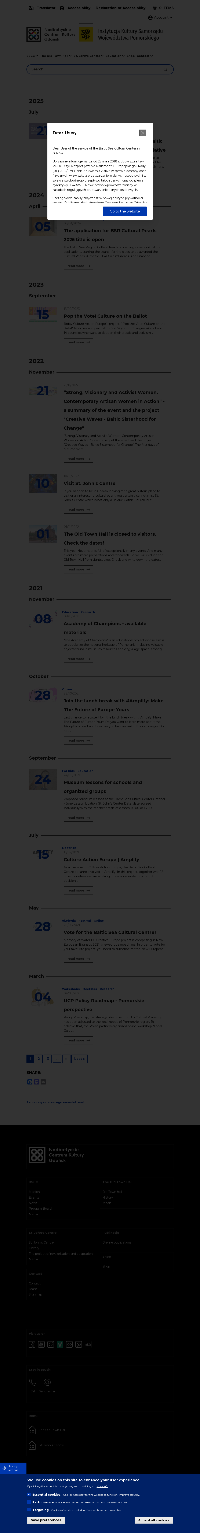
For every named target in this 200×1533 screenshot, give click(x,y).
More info (102, 1486)
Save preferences (46, 1520)
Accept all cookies (153, 1520)
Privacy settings (13, 1468)
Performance (43, 1502)
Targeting (40, 1510)
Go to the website (125, 211)
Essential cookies (46, 1495)
